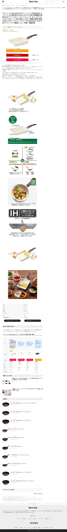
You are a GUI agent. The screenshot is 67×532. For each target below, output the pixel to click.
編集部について (47, 518)
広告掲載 (20, 527)
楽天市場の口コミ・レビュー (33, 320)
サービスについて (40, 518)
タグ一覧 (29, 518)
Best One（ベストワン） (6, 5)
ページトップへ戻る (33, 503)
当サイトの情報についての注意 (47, 527)
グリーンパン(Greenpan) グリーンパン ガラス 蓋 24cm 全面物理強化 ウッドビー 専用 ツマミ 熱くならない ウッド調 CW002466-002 (29, 343)
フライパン (18, 5)
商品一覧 (34, 518)
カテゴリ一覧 (19, 518)
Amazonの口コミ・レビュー (12, 320)
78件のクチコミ (16, 31)
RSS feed (33, 515)
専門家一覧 (24, 518)
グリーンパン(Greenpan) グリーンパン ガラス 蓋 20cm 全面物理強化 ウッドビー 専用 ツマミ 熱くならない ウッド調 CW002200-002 (21, 343)
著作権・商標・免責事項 (37, 527)
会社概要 (16, 527)
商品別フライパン (24, 5)
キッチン (13, 5)
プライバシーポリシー (27, 527)
